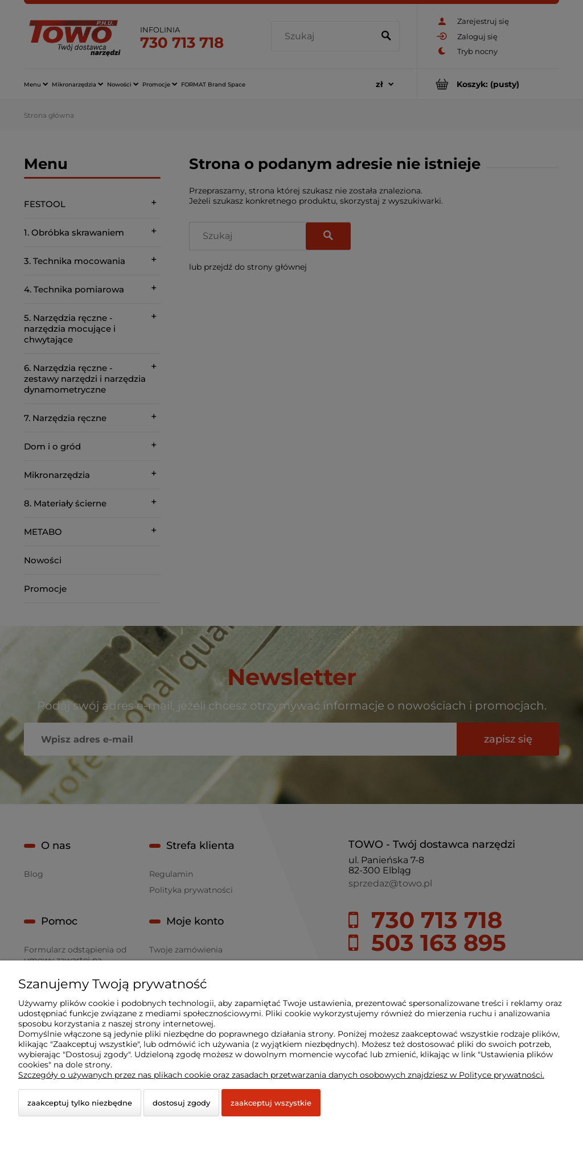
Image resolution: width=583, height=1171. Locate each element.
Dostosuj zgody (181, 1102)
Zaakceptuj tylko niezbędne (79, 1102)
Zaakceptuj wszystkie (271, 1102)
